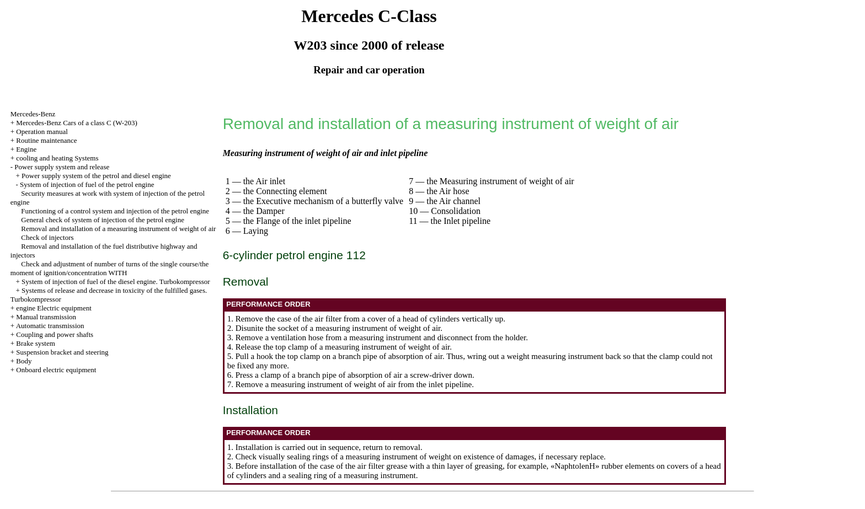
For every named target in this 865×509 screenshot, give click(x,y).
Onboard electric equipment (56, 370)
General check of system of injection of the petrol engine (102, 220)
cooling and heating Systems (57, 158)
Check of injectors (47, 237)
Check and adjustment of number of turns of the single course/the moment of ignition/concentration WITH (109, 268)
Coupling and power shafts (54, 334)
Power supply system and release (61, 167)
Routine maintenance (46, 140)
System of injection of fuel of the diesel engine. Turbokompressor (116, 281)
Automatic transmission (50, 326)
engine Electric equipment (53, 308)
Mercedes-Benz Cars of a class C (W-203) (76, 123)
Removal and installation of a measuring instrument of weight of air (118, 228)
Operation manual (42, 131)
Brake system (35, 343)
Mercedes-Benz (33, 114)
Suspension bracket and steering (62, 352)
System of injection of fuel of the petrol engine (87, 184)
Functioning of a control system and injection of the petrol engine (115, 211)
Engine (26, 149)
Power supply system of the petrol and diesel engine (96, 176)
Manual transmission (46, 317)
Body (23, 361)
